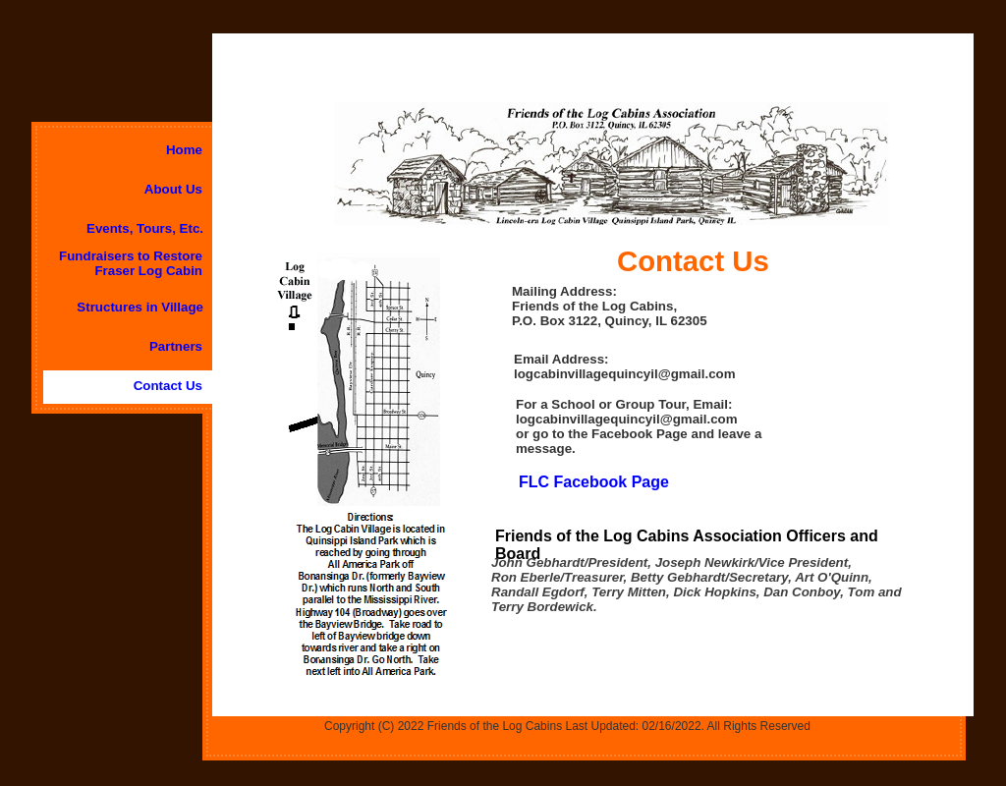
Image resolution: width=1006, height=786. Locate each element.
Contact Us (168, 385)
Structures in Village (140, 307)
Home (184, 149)
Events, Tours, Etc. (144, 228)
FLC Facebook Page (594, 482)
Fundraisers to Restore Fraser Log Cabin (130, 263)
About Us (173, 189)
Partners (175, 346)
